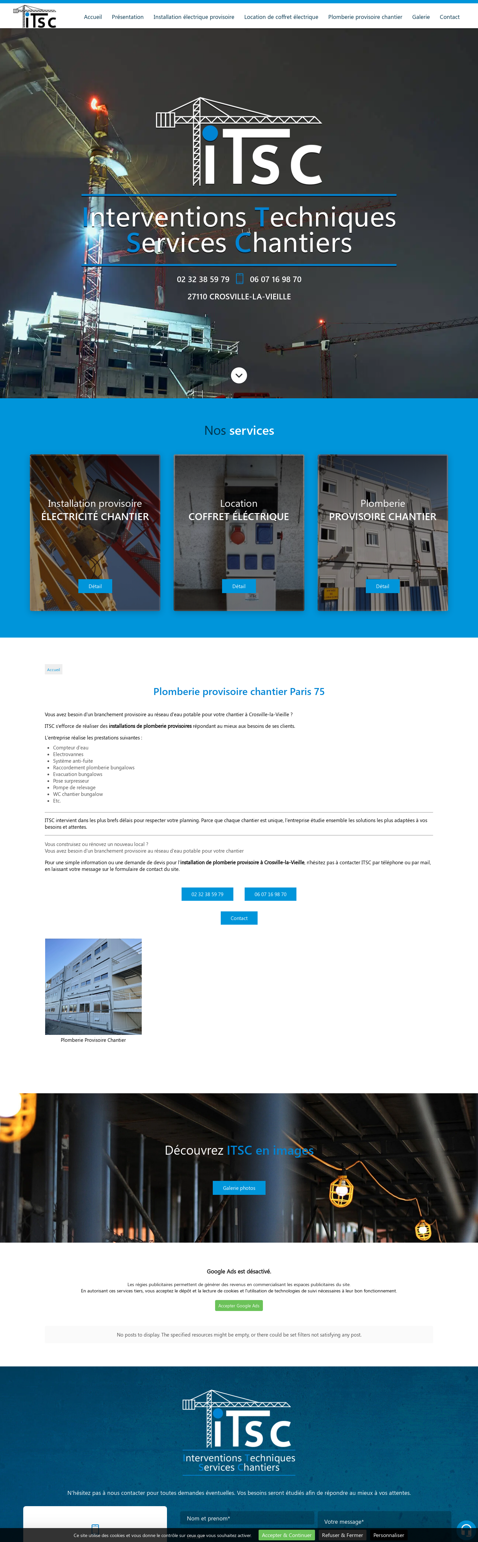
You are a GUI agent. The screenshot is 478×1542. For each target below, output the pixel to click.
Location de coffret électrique (281, 16)
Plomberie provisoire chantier (365, 16)
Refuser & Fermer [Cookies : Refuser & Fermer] (342, 1534)
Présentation (128, 16)
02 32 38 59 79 (203, 278)
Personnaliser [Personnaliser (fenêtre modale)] (388, 1534)
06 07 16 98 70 (275, 278)
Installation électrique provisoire (194, 16)
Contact (450, 16)
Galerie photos (239, 1188)
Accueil (93, 16)
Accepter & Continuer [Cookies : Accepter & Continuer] (287, 1534)
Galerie (421, 16)
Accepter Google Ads (239, 1305)
